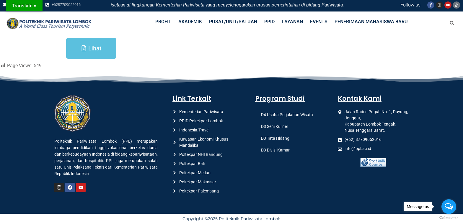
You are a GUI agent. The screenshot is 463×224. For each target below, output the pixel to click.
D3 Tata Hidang (275, 138)
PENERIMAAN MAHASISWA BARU (371, 21)
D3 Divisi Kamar (275, 150)
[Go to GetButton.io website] (448, 218)
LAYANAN (292, 21)
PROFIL (163, 21)
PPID (269, 21)
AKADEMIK (190, 21)
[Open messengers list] (448, 206)
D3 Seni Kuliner (274, 126)
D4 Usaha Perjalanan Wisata (287, 114)
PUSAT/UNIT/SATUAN (233, 21)
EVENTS (318, 21)
